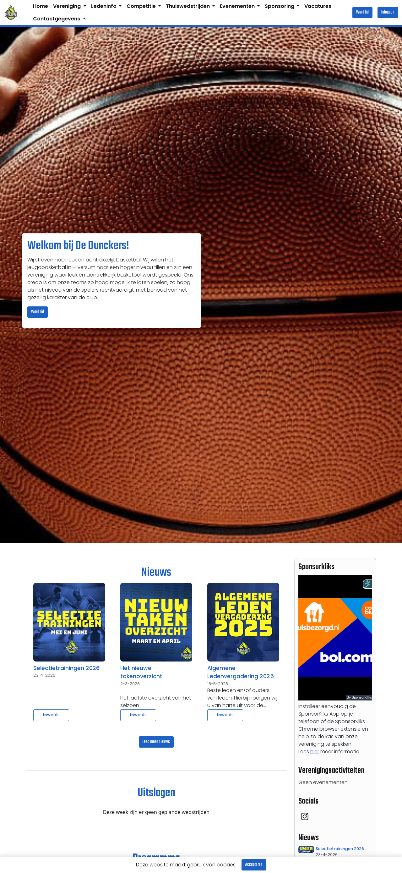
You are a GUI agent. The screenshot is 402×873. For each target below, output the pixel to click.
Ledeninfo (104, 6)
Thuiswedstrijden (188, 6)
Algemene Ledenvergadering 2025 (240, 672)
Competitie (142, 6)
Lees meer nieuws (156, 741)
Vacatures (317, 6)
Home (40, 6)
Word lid (362, 12)
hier (314, 751)
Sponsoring (280, 6)
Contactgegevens (57, 18)
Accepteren (254, 864)
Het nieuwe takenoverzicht (141, 672)
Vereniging (67, 6)
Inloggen (387, 12)
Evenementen (238, 6)
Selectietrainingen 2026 (66, 668)
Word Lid (37, 312)
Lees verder (51, 715)
